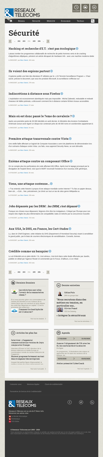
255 (34, 41)
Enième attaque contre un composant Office (39, 161)
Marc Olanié (24, 60)
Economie (65, 21)
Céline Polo (69, 292)
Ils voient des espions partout (29, 71)
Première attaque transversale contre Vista (38, 138)
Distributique (15, 419)
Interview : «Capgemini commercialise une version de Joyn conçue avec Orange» (27, 342)
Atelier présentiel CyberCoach (70, 363)
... (14, 41)
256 (39, 41)
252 (19, 41)
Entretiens (94, 11)
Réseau (21, 21)
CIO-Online (15, 421)
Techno (80, 21)
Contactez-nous (16, 384)
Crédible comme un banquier (28, 251)
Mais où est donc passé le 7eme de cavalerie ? (40, 116)
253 (24, 41)
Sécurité (36, 21)
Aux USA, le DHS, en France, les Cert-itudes (38, 229)
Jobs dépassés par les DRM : (43, 206)
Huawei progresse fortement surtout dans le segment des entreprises (27, 357)
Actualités (76, 11)
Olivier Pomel (70, 308)
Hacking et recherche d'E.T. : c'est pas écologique (42, 48)
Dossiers (85, 11)
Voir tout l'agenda (83, 369)
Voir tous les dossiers (37, 319)
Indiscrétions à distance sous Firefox (34, 93)
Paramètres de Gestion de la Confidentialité (25, 391)
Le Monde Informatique (19, 416)
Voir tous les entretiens (81, 321)
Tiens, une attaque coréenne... (29, 184)
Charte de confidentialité (53, 384)
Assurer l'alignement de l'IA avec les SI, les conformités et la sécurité (73, 344)
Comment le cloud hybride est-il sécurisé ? (31, 310)
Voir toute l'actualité (37, 369)
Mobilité (51, 21)
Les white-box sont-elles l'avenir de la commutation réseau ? (31, 292)
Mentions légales (33, 384)
